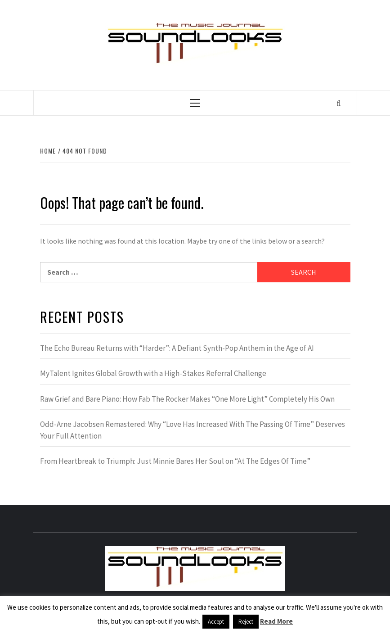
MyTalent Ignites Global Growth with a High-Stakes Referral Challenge (153, 373)
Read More (276, 621)
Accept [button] (216, 621)
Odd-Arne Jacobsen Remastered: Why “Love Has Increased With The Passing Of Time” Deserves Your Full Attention (192, 430)
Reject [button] (245, 621)
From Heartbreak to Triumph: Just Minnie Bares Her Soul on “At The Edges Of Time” (175, 461)
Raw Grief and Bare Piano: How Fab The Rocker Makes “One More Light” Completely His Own (187, 399)
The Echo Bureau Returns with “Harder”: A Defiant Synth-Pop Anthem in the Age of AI (177, 348)
